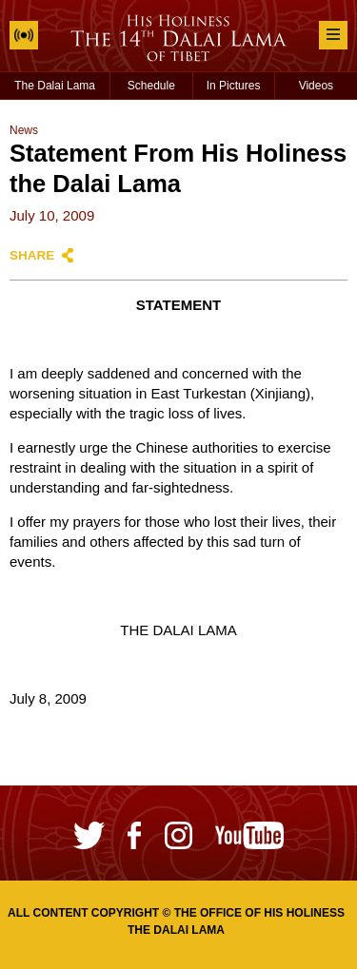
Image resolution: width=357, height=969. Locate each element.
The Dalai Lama (54, 85)
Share (32, 255)
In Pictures (234, 85)
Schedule (151, 85)
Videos (316, 85)
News (24, 130)
